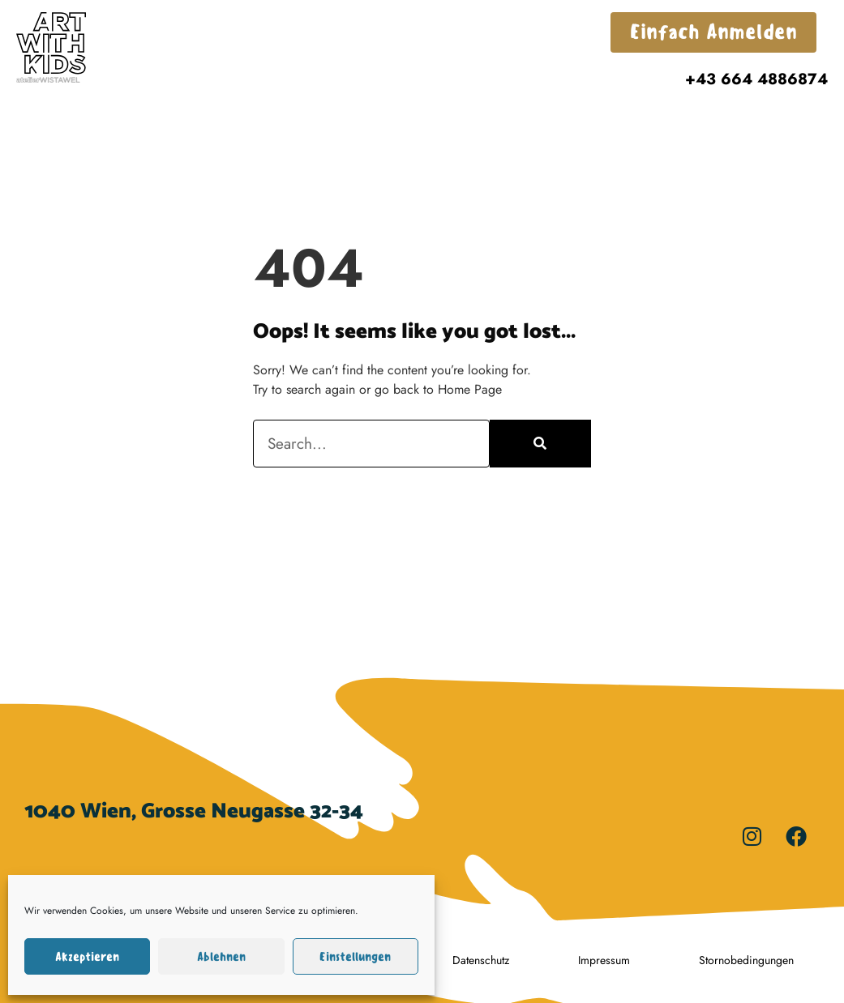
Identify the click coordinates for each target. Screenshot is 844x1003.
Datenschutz (480, 960)
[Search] (540, 443)
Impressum (604, 960)
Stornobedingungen (746, 960)
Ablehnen (221, 957)
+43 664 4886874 (756, 78)
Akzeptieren (87, 957)
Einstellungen (355, 957)
